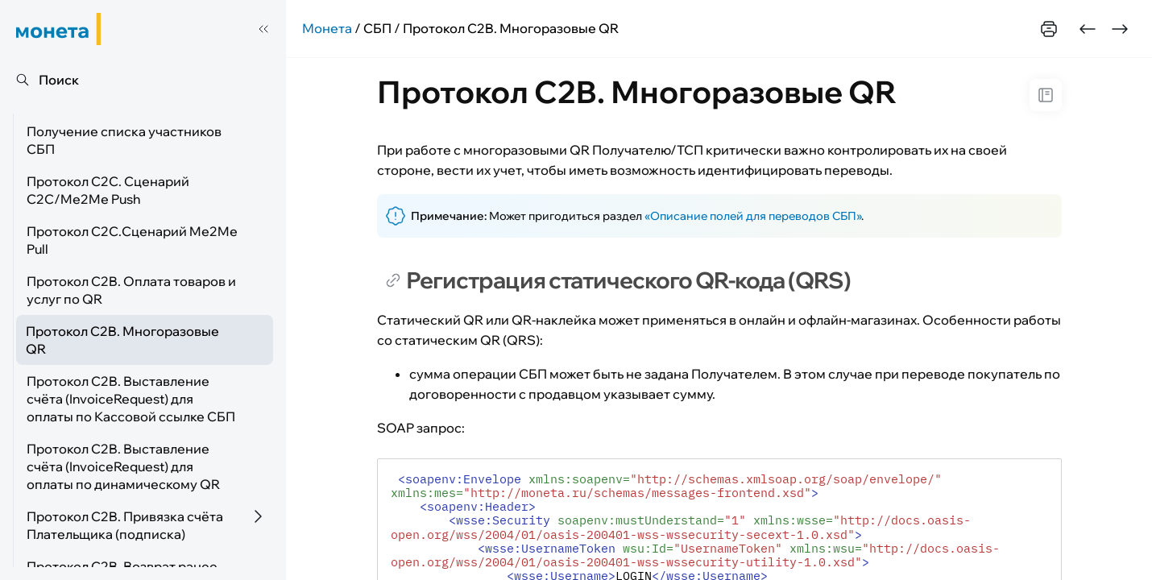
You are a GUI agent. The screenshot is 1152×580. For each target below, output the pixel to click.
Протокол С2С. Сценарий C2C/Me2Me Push (108, 190)
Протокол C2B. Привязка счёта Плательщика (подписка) (125, 525)
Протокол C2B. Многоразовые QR (122, 340)
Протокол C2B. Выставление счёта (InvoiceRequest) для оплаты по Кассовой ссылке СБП (131, 399)
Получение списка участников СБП (124, 140)
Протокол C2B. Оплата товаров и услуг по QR (131, 290)
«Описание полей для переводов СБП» (752, 216)
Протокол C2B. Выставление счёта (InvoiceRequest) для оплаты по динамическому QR (123, 466)
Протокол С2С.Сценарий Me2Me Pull (132, 240)
